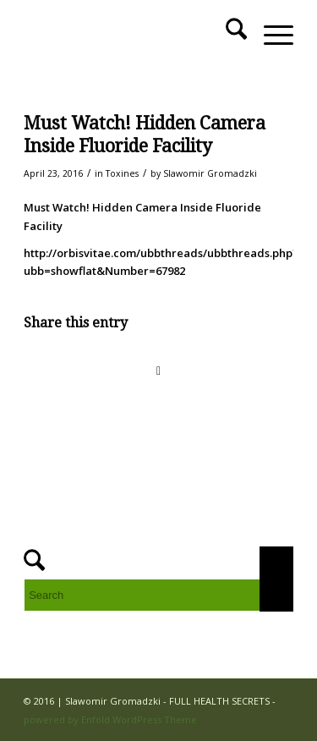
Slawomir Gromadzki (210, 173)
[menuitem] (228, 35)
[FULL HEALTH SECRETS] (131, 35)
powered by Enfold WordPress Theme (110, 719)
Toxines (122, 173)
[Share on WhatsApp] (158, 370)
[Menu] (270, 35)
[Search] (228, 35)
